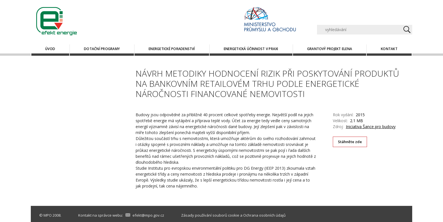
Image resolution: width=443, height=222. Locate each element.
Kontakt (389, 48)
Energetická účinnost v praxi (251, 48)
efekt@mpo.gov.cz (148, 215)
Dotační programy (102, 48)
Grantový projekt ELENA (329, 48)
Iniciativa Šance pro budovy (371, 126)
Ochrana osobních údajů (264, 215)
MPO (48, 215)
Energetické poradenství (172, 48)
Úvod (50, 48)
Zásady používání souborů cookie (210, 215)
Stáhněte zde (350, 141)
